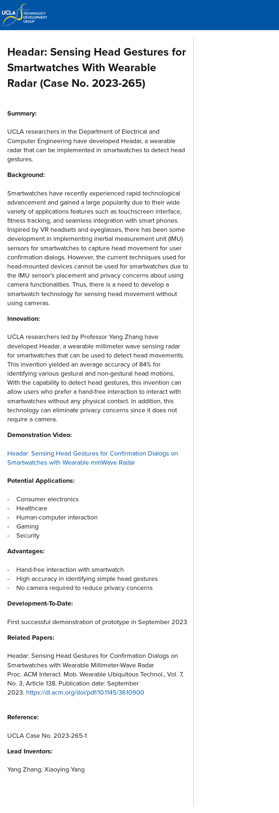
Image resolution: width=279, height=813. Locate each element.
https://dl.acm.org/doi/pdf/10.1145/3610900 (85, 692)
